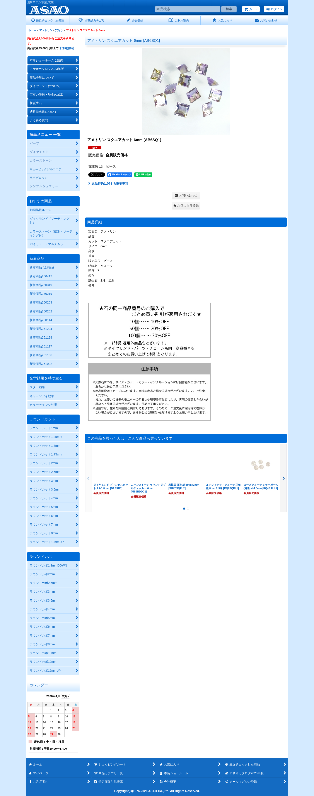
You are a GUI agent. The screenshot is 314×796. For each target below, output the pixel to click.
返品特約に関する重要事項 (108, 183)
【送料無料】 (67, 48)
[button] (186, 205)
